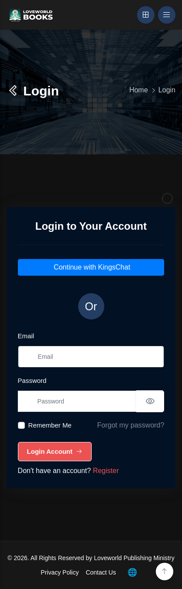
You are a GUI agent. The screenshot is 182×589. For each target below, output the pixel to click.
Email (26, 336)
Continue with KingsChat (91, 267)
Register (106, 470)
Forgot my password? (131, 425)
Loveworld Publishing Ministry (134, 557)
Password (32, 380)
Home (138, 90)
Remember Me (50, 425)
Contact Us (101, 572)
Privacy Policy (60, 572)
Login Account (55, 451)
